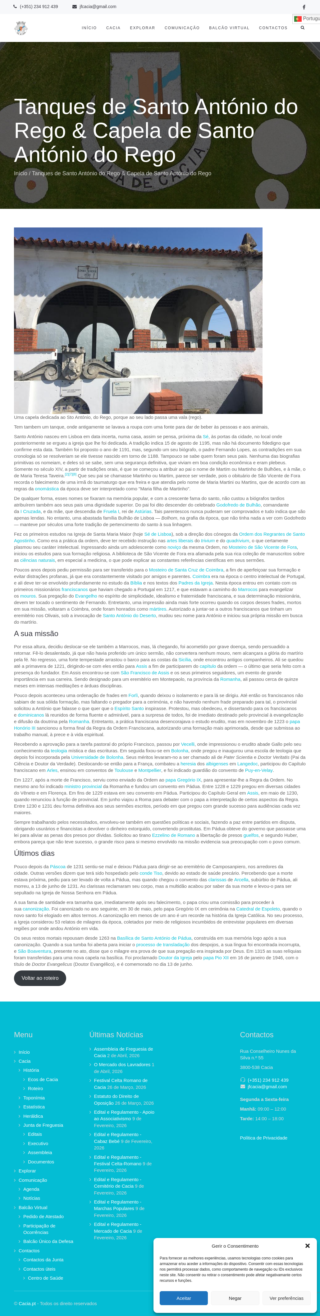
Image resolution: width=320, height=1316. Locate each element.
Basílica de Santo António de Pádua (154, 938)
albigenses (217, 763)
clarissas (217, 879)
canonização (36, 908)
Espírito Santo (129, 708)
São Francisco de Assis (145, 672)
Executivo (38, 1143)
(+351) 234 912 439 (268, 1080)
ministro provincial (83, 786)
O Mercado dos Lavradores (122, 1064)
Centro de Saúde (45, 1278)
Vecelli (187, 744)
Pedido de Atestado (43, 1216)
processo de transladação (163, 944)
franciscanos (75, 589)
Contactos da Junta (43, 1259)
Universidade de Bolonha (97, 757)
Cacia (113, 28)
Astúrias (143, 511)
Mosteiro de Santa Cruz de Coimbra (186, 569)
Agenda (31, 1189)
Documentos (41, 1161)
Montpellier (149, 770)
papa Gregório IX (183, 779)
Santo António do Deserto (129, 615)
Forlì (133, 695)
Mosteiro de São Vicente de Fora (263, 547)
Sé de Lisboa (157, 534)
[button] (307, 1246)
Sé (205, 436)
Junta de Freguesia (43, 1125)
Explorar (142, 28)
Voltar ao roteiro (39, 978)
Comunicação (182, 28)
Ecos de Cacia (43, 1079)
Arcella (241, 879)
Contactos (273, 28)
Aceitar (183, 1298)
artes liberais (180, 540)
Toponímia (34, 1097)
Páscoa (58, 866)
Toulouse (124, 770)
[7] (71, 474)
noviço (174, 547)
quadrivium (237, 540)
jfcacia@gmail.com (267, 1086)
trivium (208, 540)
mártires (157, 609)
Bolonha (179, 750)
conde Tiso (150, 873)
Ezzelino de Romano (173, 835)
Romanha (230, 679)
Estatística (34, 1106)
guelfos (251, 835)
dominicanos (31, 715)
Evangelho (86, 595)
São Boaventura (35, 951)
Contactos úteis (39, 1269)
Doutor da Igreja (175, 957)
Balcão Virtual (229, 28)
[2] (67, 474)
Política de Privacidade (264, 1137)
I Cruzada (31, 511)
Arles (52, 770)
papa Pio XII (216, 957)
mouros (28, 595)
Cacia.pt (27, 1303)
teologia (59, 750)
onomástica (47, 488)
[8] (75, 474)
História (31, 1070)
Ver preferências (287, 1298)
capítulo (208, 666)
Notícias (31, 1198)
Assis (141, 666)
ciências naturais (37, 560)
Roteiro (35, 1088)
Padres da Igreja (196, 582)
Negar (235, 1298)
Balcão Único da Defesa (48, 1241)
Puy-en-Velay (259, 770)
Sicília (184, 659)
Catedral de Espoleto (258, 908)
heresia (188, 763)
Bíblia (136, 582)
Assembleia (40, 1152)
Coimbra (201, 576)
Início (89, 28)
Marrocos (248, 589)
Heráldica (33, 1116)
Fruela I (111, 511)
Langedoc (247, 763)
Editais (35, 1134)
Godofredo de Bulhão (238, 504)
